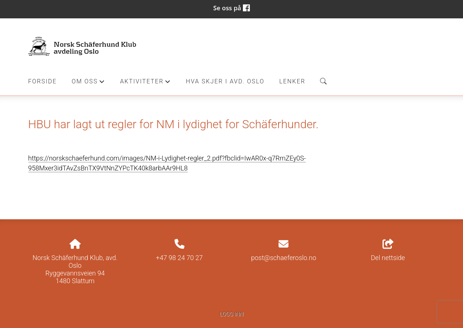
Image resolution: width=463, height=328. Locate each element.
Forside (42, 81)
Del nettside (388, 250)
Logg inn (231, 314)
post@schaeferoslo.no (283, 258)
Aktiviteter (145, 83)
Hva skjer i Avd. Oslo (225, 81)
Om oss (88, 83)
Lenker (292, 81)
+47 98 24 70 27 (179, 258)
